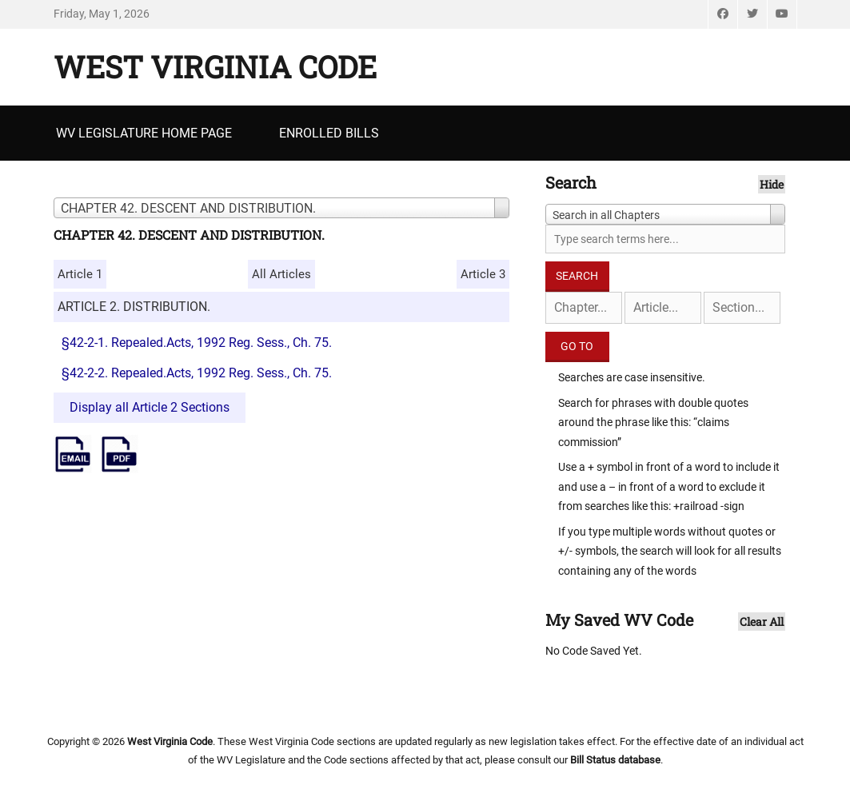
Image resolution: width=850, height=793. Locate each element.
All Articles (281, 274)
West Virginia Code (215, 66)
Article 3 (483, 274)
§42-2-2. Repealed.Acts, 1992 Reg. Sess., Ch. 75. (197, 373)
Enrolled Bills (329, 133)
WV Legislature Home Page (144, 133)
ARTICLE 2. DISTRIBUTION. (134, 306)
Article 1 (80, 274)
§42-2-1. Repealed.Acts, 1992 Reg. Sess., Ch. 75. (197, 342)
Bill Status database (615, 760)
